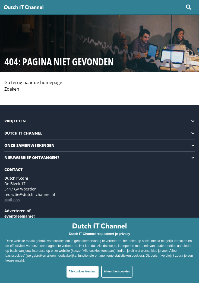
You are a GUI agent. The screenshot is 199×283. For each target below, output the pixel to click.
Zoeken (11, 89)
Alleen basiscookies (117, 271)
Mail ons (12, 199)
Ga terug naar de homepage (33, 82)
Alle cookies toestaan (82, 271)
